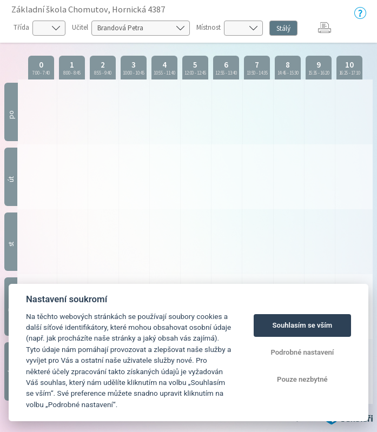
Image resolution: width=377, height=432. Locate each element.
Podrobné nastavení (302, 352)
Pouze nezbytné (302, 379)
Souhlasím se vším (303, 325)
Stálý (283, 28)
